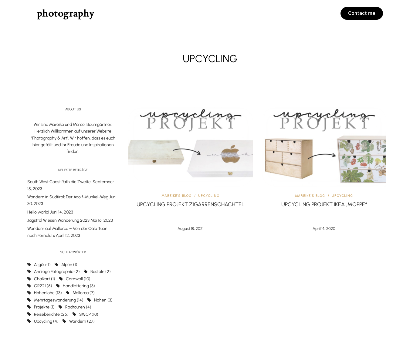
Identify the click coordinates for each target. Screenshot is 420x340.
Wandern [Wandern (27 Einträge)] (82, 321)
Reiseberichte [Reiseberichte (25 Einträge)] (51, 314)
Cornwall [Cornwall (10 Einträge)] (78, 278)
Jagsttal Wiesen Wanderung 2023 (58, 220)
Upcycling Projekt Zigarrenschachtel (190, 204)
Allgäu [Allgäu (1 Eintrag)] (42, 264)
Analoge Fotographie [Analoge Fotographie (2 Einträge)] (57, 271)
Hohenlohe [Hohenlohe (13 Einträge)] (48, 292)
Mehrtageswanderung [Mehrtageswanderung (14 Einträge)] (58, 300)
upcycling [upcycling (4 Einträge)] (46, 321)
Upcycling (209, 196)
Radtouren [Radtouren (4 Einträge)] (78, 307)
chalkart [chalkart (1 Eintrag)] (44, 278)
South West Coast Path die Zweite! (59, 181)
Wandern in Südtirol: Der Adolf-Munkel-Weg (67, 197)
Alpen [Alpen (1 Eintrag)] (69, 264)
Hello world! (38, 212)
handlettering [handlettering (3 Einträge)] (79, 285)
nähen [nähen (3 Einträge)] (103, 300)
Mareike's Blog (176, 196)
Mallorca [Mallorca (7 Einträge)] (84, 292)
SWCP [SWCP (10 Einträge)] (88, 314)
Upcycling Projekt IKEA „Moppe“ (324, 204)
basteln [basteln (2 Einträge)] (100, 271)
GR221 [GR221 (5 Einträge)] (43, 285)
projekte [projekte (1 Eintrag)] (44, 307)
